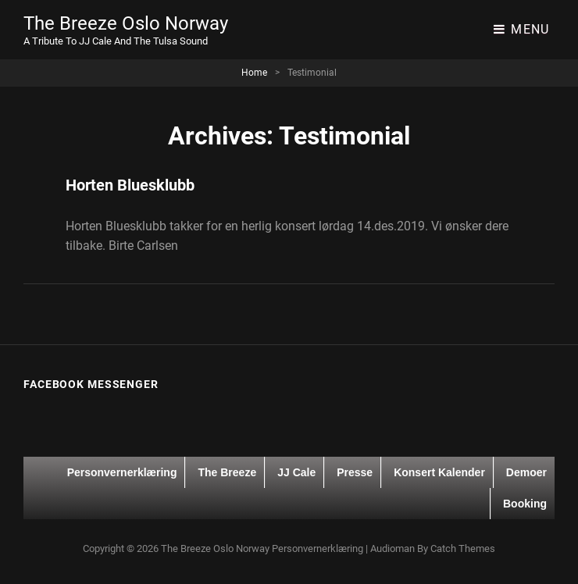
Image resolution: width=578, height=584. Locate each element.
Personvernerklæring (122, 472)
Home (254, 72)
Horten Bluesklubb (130, 185)
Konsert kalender (439, 472)
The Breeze (227, 472)
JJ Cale (296, 472)
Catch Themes (462, 548)
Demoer (526, 472)
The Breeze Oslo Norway (125, 23)
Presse (355, 472)
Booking (525, 503)
